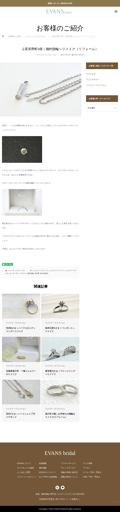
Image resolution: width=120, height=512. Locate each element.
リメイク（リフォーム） (46, 55)
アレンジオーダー (68, 468)
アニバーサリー (92, 79)
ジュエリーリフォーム (40, 270)
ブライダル (90, 74)
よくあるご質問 (23, 472)
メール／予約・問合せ (92, 472)
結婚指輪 (43, 463)
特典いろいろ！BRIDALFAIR (60, 3)
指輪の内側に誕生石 (69, 472)
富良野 (37, 273)
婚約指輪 (30, 273)
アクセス (86, 468)
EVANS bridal (59, 453)
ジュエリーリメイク (56, 270)
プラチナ (23, 273)
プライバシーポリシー (26, 477)
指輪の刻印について (69, 477)
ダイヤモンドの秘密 (25, 468)
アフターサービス (68, 463)
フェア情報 (87, 463)
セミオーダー (14, 273)
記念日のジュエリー (47, 472)
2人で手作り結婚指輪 (48, 477)
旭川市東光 (44, 273)
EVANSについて (24, 463)
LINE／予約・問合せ (91, 477)
